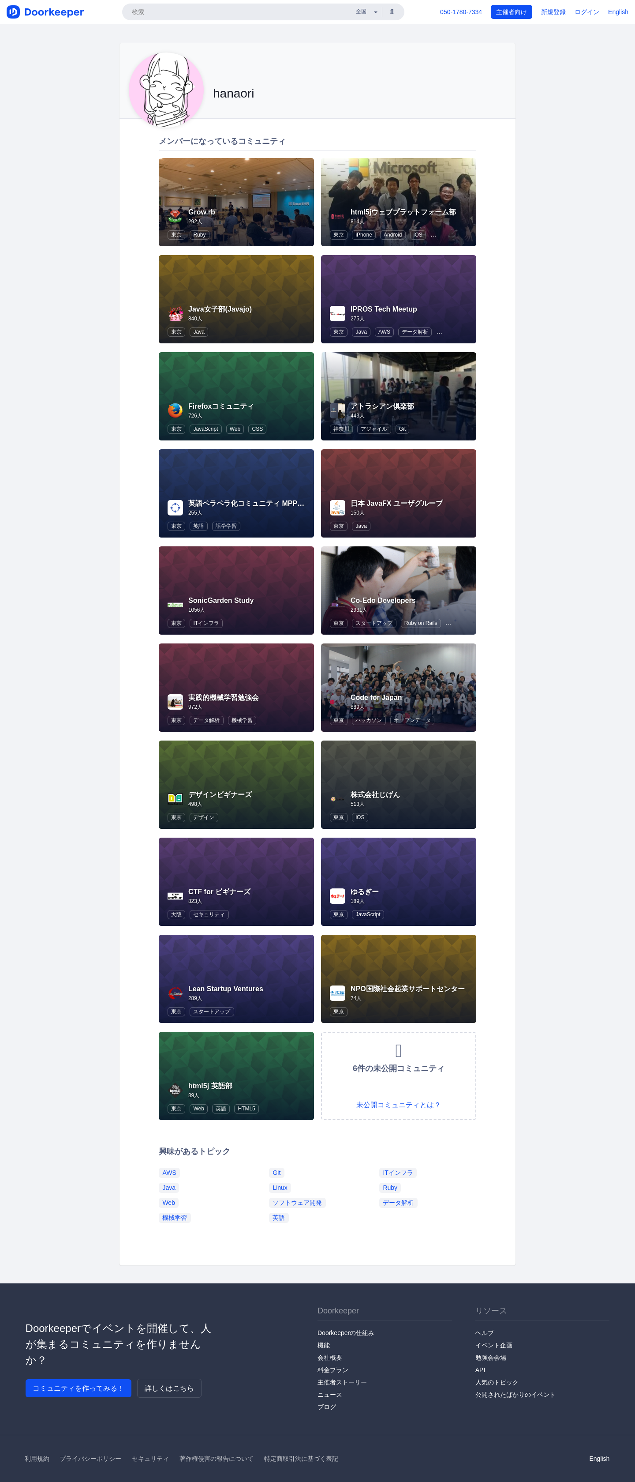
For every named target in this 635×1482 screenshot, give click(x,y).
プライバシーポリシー (90, 1458)
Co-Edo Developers (383, 600)
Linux (280, 1187)
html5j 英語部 (210, 1086)
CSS (257, 429)
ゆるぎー (365, 891)
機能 (324, 1345)
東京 (176, 235)
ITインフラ (206, 623)
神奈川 (341, 429)
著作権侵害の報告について (216, 1458)
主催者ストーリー (342, 1382)
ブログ (327, 1407)
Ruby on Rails (420, 623)
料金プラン (333, 1369)
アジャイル (374, 429)
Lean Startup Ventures (225, 989)
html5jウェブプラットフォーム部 (403, 212)
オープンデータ (412, 720)
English (618, 11)
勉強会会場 (490, 1357)
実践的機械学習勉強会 (223, 697)
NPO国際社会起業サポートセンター (408, 989)
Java (198, 332)
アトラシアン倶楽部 (382, 406)
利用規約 (37, 1458)
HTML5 (246, 1109)
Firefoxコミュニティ (221, 406)
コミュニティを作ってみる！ (78, 1388)
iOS (418, 235)
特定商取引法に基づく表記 (301, 1458)
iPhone (363, 235)
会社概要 (330, 1357)
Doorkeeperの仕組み (346, 1332)
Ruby (199, 235)
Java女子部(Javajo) (220, 309)
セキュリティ (209, 914)
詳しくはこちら (169, 1388)
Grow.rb (201, 212)
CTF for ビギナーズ (219, 891)
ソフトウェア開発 (297, 1202)
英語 (198, 526)
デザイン (203, 817)
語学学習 (226, 526)
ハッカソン (368, 720)
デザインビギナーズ (220, 794)
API (480, 1369)
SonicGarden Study (221, 600)
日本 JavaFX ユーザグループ (397, 503)
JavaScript (205, 429)
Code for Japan (376, 697)
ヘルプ (484, 1332)
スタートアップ (373, 623)
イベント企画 (493, 1345)
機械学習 (242, 720)
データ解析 (415, 332)
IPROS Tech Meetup (384, 309)
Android (393, 235)
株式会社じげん (375, 794)
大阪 (176, 914)
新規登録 (553, 11)
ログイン (587, 11)
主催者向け (511, 11)
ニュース (330, 1394)
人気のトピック (497, 1382)
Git (402, 429)
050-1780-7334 (461, 11)
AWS (384, 332)
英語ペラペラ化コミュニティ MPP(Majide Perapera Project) (285, 503)
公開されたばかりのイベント (515, 1394)
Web (235, 429)
